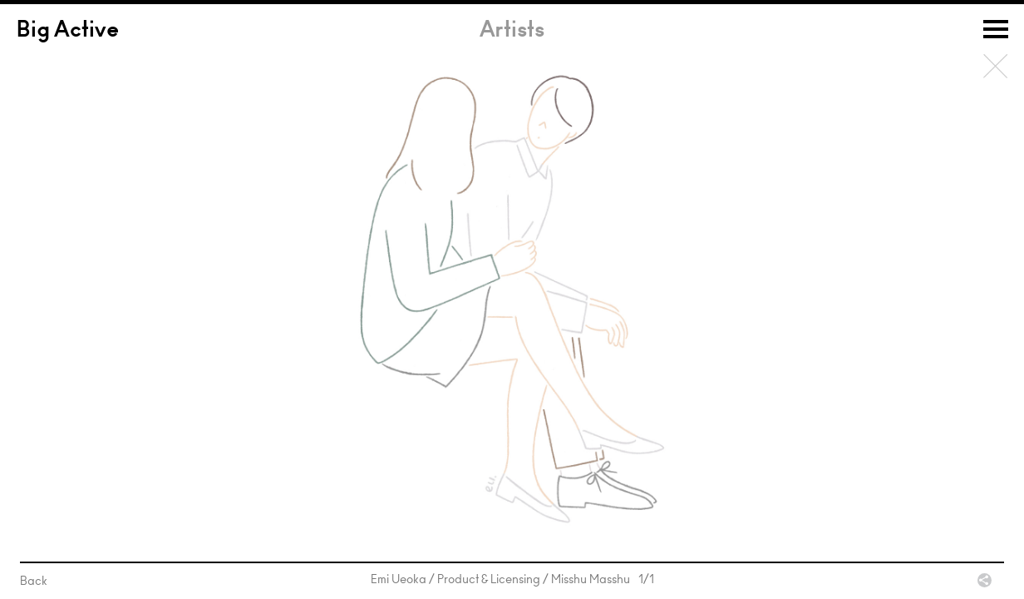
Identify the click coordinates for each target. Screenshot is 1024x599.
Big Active (68, 31)
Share (984, 580)
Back (995, 66)
